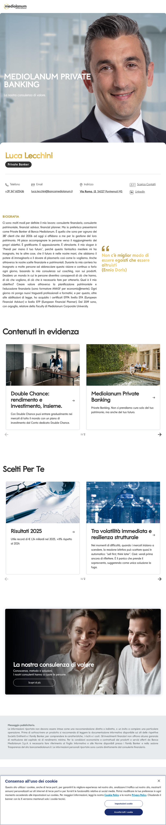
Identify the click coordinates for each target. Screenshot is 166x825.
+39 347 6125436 (14, 191)
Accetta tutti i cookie (123, 813)
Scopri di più (34, 682)
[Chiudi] (158, 782)
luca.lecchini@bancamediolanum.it (52, 191)
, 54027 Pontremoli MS (101, 191)
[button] (159, 434)
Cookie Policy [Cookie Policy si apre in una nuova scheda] (111, 796)
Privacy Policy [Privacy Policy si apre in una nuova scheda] (139, 796)
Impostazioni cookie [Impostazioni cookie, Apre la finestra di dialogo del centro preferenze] (124, 805)
